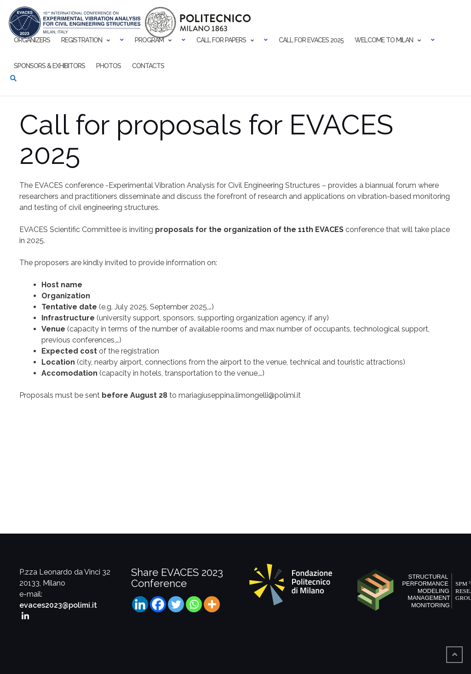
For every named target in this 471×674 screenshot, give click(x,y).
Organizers (32, 40)
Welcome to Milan (384, 40)
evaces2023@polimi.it (58, 605)
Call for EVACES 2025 (311, 40)
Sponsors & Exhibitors (49, 66)
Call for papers (221, 40)
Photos (108, 66)
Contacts (148, 66)
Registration (81, 40)
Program (149, 40)
